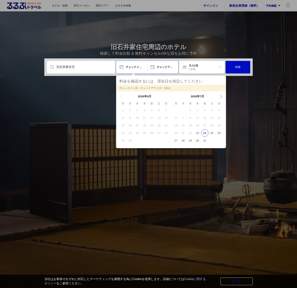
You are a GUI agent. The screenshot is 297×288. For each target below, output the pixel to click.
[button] (121, 96)
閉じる (236, 281)
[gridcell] (123, 110)
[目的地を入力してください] (84, 67)
